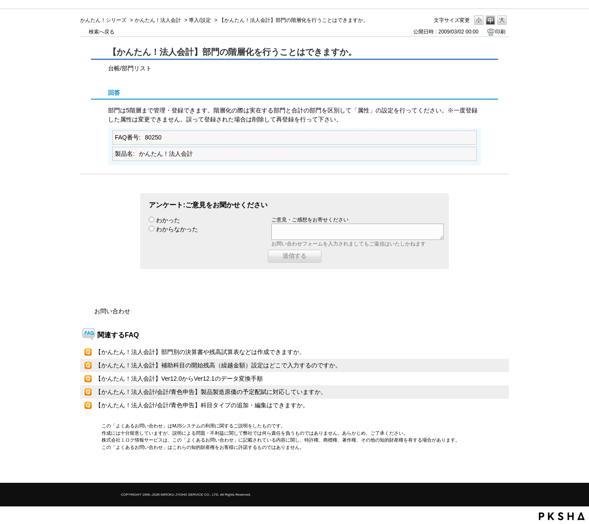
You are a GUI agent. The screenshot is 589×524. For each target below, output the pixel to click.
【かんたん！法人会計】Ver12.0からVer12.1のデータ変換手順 (179, 378)
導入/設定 (199, 20)
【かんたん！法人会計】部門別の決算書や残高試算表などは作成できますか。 (200, 351)
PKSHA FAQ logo (562, 516)
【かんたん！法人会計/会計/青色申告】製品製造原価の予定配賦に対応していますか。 (211, 391)
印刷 (500, 32)
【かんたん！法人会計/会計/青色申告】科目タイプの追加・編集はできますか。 (202, 405)
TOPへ (487, 469)
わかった (168, 220)
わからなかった (177, 229)
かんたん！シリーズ (103, 20)
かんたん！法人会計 (158, 20)
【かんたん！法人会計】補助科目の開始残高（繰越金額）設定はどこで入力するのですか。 (218, 365)
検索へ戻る (101, 32)
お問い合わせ (112, 311)
